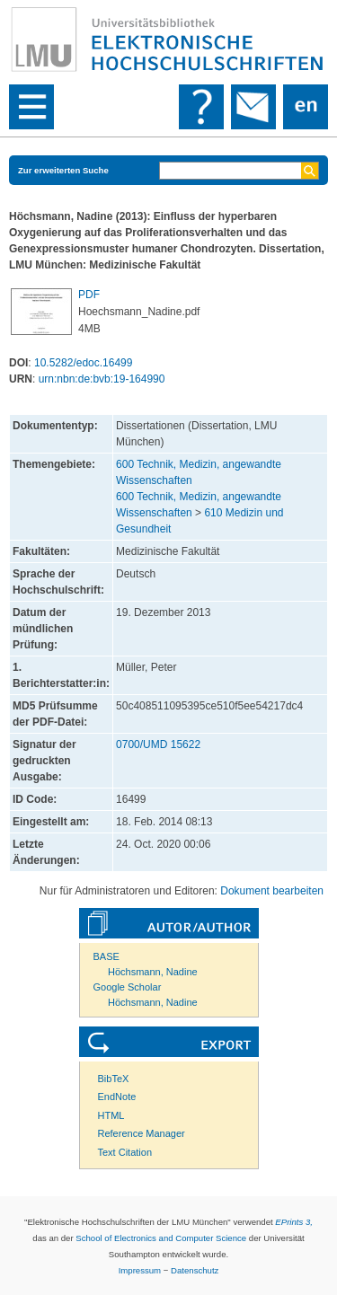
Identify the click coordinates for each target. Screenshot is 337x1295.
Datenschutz (194, 1270)
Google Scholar (127, 987)
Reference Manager (141, 1133)
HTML (111, 1115)
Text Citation (125, 1152)
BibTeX (113, 1078)
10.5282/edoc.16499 (83, 363)
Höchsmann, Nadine (153, 971)
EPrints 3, (294, 1222)
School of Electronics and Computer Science (160, 1238)
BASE (106, 956)
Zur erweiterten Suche (63, 170)
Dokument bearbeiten (272, 891)
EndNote (117, 1096)
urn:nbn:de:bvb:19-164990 (102, 379)
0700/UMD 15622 (158, 744)
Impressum (140, 1270)
